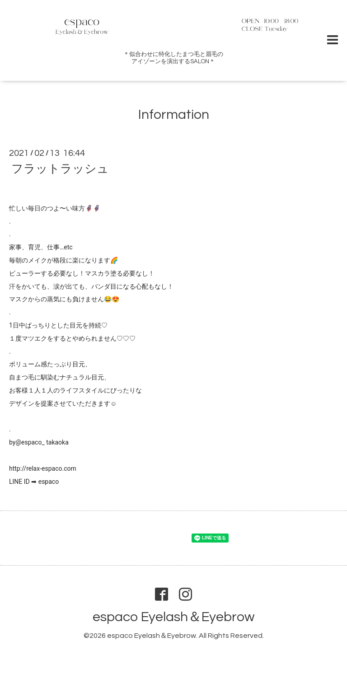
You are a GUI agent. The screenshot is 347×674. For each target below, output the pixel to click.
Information (173, 115)
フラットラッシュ (60, 169)
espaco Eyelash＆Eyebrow (173, 617)
